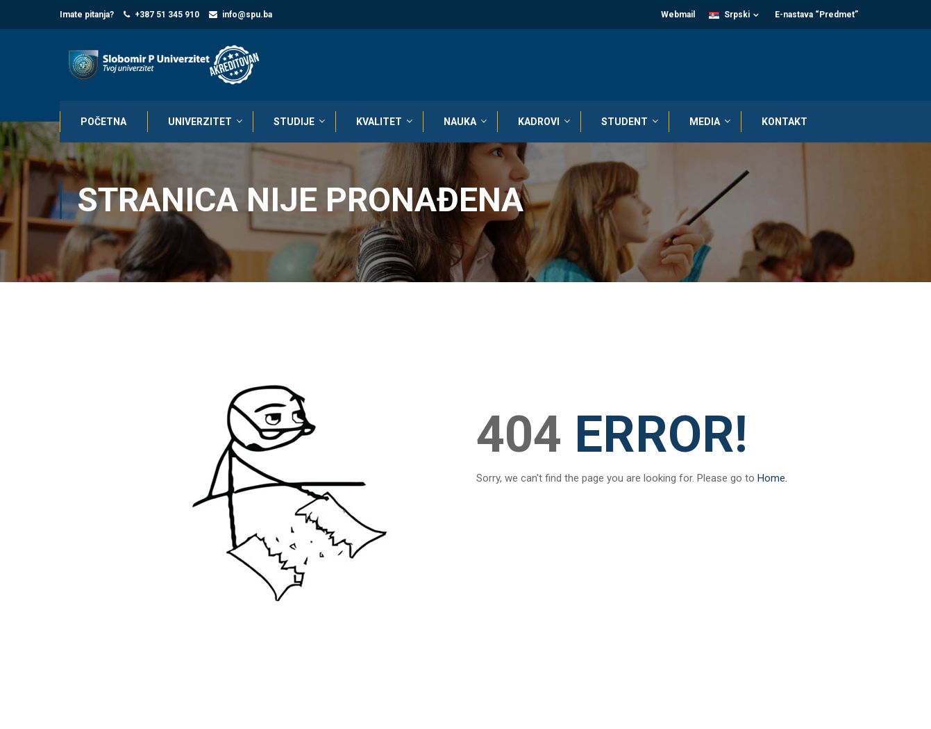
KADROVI (539, 121)
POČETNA (103, 121)
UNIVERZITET (200, 121)
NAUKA (460, 121)
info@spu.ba (247, 14)
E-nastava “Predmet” (816, 14)
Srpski (729, 14)
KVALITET (379, 121)
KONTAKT (784, 121)
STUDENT (624, 121)
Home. (772, 481)
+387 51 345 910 (167, 14)
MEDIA (704, 121)
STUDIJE (294, 121)
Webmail (678, 14)
